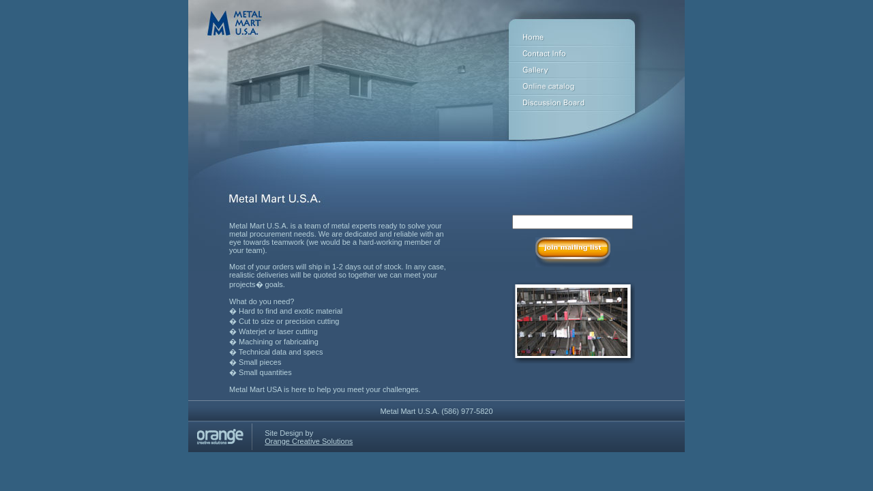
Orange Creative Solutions (309, 441)
